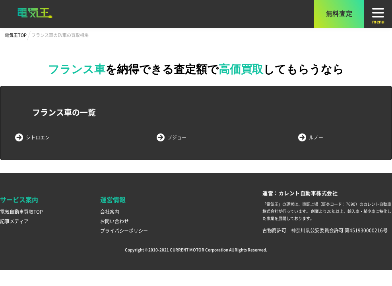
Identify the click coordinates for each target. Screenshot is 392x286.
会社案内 (109, 211)
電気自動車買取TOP (21, 211)
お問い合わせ (114, 221)
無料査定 (339, 13)
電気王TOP (16, 35)
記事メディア (14, 221)
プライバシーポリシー (124, 230)
